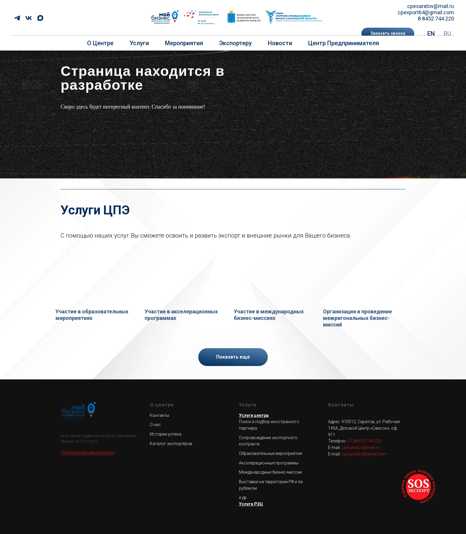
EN (431, 33)
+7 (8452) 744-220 (364, 441)
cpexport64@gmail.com (426, 12)
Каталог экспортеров (171, 443)
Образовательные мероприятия (270, 453)
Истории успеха (165, 434)
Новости (280, 43)
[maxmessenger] (40, 18)
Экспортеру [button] (235, 43)
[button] (387, 34)
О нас (155, 424)
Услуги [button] (139, 43)
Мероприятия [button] (184, 43)
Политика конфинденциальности (87, 452)
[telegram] (17, 18)
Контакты (159, 415)
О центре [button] (100, 43)
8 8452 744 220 (436, 18)
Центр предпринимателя (343, 43)
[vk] (28, 18)
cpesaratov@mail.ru (430, 6)
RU (447, 33)
